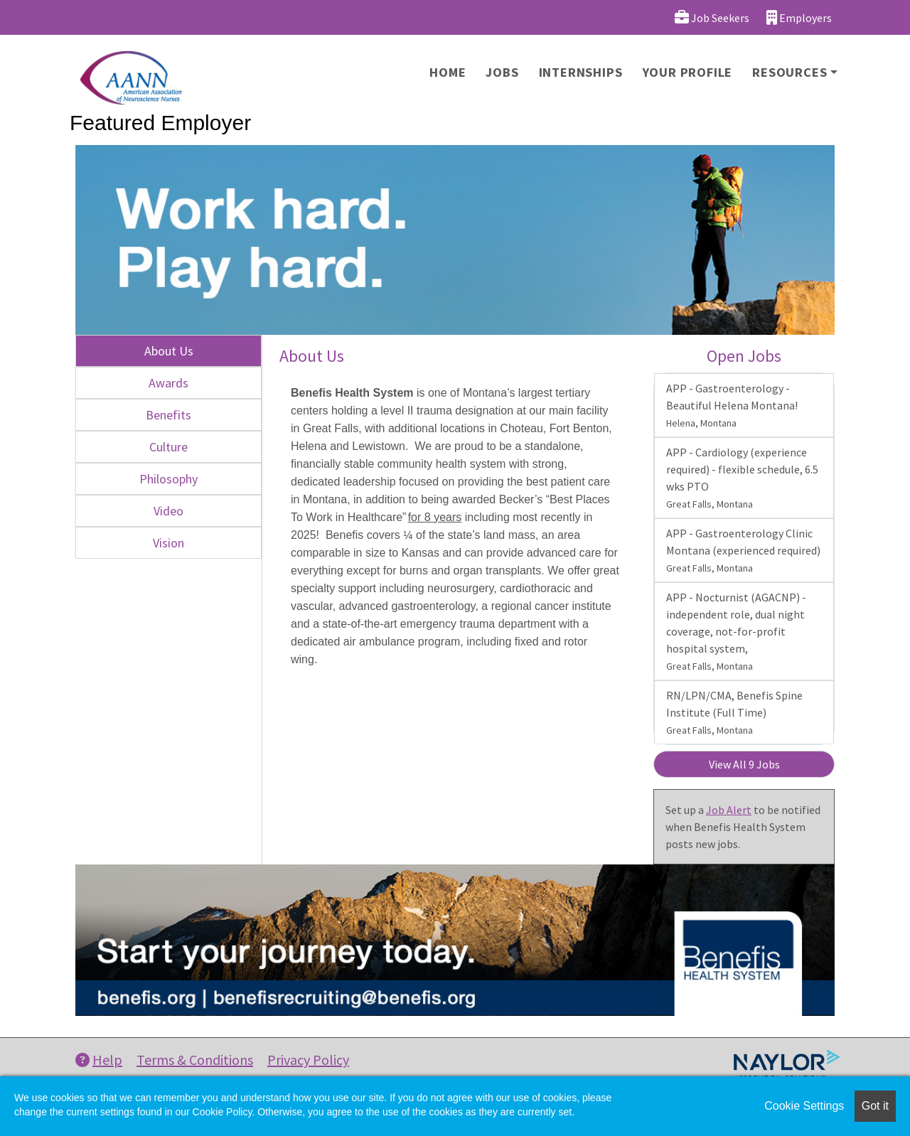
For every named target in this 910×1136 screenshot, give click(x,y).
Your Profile (688, 72)
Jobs (502, 72)
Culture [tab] (168, 447)
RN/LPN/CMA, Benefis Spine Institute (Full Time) (734, 712)
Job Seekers (712, 17)
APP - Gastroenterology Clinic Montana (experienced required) (743, 550)
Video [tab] (168, 511)
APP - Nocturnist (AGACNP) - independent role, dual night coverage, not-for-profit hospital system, (736, 631)
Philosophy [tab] (168, 479)
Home (447, 72)
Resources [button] (789, 72)
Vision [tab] (168, 543)
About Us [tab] (168, 351)
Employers (799, 17)
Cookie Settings (804, 1106)
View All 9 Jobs (744, 764)
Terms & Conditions (194, 1059)
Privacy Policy (308, 1059)
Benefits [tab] (168, 415)
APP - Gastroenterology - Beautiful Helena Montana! (732, 405)
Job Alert (728, 810)
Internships (581, 72)
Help (98, 1059)
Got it (875, 1106)
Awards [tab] (168, 383)
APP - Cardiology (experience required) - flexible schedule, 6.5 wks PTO (742, 477)
